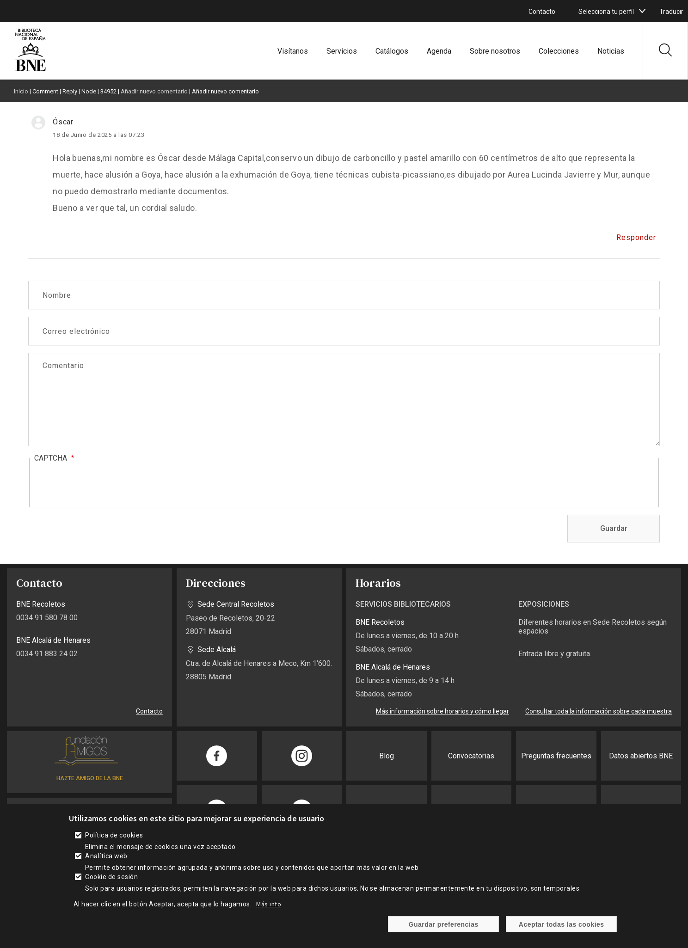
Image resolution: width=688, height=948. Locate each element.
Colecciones (559, 51)
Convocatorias (471, 755)
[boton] (642, 11)
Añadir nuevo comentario (154, 91)
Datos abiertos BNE (641, 755)
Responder (636, 237)
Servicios (341, 51)
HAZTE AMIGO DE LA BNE (89, 778)
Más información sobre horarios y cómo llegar (442, 711)
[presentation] (104, 483)
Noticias (610, 51)
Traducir (671, 11)
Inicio (21, 91)
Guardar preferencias (444, 924)
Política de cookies (114, 835)
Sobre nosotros (495, 51)
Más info (268, 904)
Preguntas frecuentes (556, 755)
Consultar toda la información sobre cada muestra (598, 711)
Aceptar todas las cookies (561, 924)
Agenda (439, 51)
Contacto (541, 11)
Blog (386, 755)
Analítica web (106, 856)
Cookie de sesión (111, 876)
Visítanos (292, 51)
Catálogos (391, 51)
